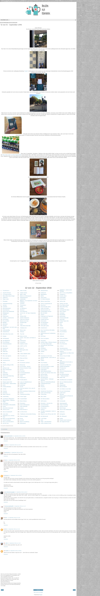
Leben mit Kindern (45, 308)
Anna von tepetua (45, 338)
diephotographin (63, 403)
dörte (6, 529)
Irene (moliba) (44, 349)
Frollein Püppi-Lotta (64, 320)
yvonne (6, 444)
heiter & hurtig (23, 290)
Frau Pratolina (44, 362)
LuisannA (5, 314)
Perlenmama (23, 340)
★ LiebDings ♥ (23, 308)
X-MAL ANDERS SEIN (25, 353)
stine (61, 324)
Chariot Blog (43, 394)
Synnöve (5, 305)
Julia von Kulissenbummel (65, 371)
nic (3, 366)
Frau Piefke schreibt (64, 305)
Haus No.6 (43, 305)
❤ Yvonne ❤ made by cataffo (47, 366)
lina (21, 351)
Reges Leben (6, 299)
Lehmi (4, 385)
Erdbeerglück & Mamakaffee (9, 404)
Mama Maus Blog (64, 306)
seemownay (7, 452)
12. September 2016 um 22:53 (14, 444)
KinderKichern (44, 327)
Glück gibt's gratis (45, 325)
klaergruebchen (44, 290)
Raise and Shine (23, 358)
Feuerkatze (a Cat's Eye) (46, 355)
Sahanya (22, 331)
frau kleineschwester (64, 374)
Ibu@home (62, 358)
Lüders (26, 71)
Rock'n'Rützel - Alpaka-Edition (9, 383)
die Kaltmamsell (44, 416)
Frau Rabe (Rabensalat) (46, 343)
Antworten (6, 440)
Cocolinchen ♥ (6, 290)
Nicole (21, 418)
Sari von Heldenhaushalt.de (66, 382)
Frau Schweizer (63, 331)
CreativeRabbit (23, 398)
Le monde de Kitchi (7, 294)
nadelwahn (5, 372)
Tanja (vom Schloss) (24, 319)
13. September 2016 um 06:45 (15, 475)
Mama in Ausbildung (24, 421)
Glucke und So (6, 409)
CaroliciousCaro (6, 360)
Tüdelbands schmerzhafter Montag (28, 414)
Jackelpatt (62, 313)
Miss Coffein (43, 396)
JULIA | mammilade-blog (8, 375)
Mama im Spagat (24, 416)
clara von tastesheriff (7, 411)
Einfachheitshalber (45, 368)
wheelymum (5, 348)
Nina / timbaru (63, 311)
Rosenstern (22, 403)
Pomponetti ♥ (23, 305)
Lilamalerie (43, 348)
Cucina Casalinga (7, 420)
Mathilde (5, 322)
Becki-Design (63, 408)
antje (61, 360)
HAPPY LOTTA (23, 346)
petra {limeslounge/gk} (10, 492)
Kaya (4, 371)
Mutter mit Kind (23, 336)
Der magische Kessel (64, 421)
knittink (61, 418)
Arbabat (4, 336)
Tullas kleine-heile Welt (25, 325)
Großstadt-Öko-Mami (64, 309)
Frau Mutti (22, 371)
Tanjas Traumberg (64, 404)
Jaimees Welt (23, 316)
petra (42, 420)
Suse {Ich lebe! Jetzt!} (46, 306)
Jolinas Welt (5, 374)
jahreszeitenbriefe (7, 308)
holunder (5, 325)
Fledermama (5, 316)
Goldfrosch (5, 297)
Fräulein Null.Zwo (45, 319)
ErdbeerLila (43, 292)
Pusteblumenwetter (64, 340)
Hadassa (62, 351)
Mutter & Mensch (6, 394)
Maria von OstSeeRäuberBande (48, 382)
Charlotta (5, 391)
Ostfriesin (62, 336)
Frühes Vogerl (23, 396)
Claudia (6, 550)
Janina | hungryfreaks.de (46, 303)
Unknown (7, 475)
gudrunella (62, 319)
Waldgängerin (6, 313)
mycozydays (5, 403)
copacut (22, 408)
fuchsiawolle (62, 401)
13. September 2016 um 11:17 (19, 506)
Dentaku (62, 327)
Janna (4, 362)
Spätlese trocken (24, 343)
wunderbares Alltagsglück (8, 398)
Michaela (62, 394)
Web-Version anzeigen (38, 592)
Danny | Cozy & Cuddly (65, 355)
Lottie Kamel (62, 392)
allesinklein (5, 324)
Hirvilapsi (62, 372)
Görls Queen (43, 297)
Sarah (21, 375)
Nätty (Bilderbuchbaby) (46, 371)
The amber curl (23, 355)
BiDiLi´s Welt (23, 294)
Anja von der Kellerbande (8, 311)
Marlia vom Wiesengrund (25, 295)
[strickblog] (5, 377)
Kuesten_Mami (63, 295)
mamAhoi (22, 303)
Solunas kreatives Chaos (25, 368)
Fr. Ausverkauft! (44, 317)
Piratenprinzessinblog (25, 394)
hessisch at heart (63, 406)
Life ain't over (6, 423)
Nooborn (43, 409)
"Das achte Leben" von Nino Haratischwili (12, 154)
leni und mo (62, 342)
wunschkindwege (44, 404)
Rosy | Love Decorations (8, 421)
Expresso (22, 360)
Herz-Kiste (43, 336)
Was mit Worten (63, 386)
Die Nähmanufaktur (45, 398)
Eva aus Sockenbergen (65, 391)
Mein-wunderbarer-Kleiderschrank (27, 391)
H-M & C (62, 346)
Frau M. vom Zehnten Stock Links (48, 372)
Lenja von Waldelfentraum (26, 382)
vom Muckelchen (44, 322)
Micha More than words (8, 334)
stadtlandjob (22, 299)
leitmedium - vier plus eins (46, 403)
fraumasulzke (6, 358)
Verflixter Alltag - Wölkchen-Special (48, 342)
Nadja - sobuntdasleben (46, 421)
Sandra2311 (23, 374)
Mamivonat (22, 364)
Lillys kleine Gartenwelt (8, 408)
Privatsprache (63, 368)
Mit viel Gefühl (44, 313)
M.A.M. (21, 386)
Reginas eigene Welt (7, 382)
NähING (61, 383)
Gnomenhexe (63, 299)
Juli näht (22, 420)
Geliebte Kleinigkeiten (65, 366)
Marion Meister (23, 401)
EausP (61, 322)
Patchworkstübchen (7, 343)
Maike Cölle (62, 377)
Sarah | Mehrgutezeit (24, 404)
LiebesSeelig (5, 396)
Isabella (42, 351)
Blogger (40, 594)
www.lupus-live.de (7, 379)
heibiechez (62, 411)
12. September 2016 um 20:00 (19, 436)
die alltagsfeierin (6, 340)
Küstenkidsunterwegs (7, 303)
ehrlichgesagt (6, 338)
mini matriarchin (23, 311)
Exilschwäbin (63, 297)
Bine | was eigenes (7, 355)
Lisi (21, 314)
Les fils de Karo (23, 411)
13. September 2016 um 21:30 (14, 517)
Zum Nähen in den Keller (65, 388)
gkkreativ (5, 349)
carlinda (4, 388)
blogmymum (23, 377)
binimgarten (62, 414)
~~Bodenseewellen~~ (65, 375)
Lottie (6, 543)
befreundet (5, 353)
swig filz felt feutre (7, 292)
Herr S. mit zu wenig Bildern (66, 292)
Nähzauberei (23, 423)
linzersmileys (5, 319)
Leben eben (5, 414)
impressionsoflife (44, 364)
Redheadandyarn (24, 297)
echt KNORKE (44, 324)
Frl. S (42, 353)
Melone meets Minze (45, 301)
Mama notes (23, 330)
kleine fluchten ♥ (23, 409)
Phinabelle (5, 301)
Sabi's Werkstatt (23, 406)
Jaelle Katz (5, 351)
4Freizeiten (43, 340)
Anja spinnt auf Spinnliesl (65, 364)
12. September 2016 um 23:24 (16, 452)
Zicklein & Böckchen (24, 317)
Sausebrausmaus (64, 348)
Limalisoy (62, 308)
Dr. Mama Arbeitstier (45, 299)
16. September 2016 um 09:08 (15, 550)
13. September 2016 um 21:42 (13, 529)
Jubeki (61, 325)
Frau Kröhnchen (63, 343)
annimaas (5, 392)
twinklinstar (22, 385)
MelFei (42, 295)
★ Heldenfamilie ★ (45, 406)
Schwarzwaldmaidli (64, 317)
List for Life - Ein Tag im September (28, 313)
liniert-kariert (43, 320)
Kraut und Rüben (63, 338)
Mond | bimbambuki (7, 369)
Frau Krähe (43, 388)
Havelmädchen (6, 309)
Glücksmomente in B (45, 309)
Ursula (4, 406)
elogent (61, 398)
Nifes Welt (5, 346)
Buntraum (22, 309)
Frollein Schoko (23, 292)
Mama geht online (24, 349)
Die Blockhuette (44, 377)
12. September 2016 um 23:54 (13, 460)
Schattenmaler (23, 322)
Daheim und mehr (64, 303)
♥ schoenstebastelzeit (25, 372)
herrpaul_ (43, 386)
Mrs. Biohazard (63, 416)
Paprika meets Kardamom (65, 420)
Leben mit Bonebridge (46, 392)
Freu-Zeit (22, 334)
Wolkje (21, 306)
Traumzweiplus (63, 330)
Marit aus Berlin (44, 375)
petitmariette (62, 316)
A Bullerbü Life (23, 327)
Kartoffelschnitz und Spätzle (66, 379)
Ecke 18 (22, 348)
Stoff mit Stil (62, 301)
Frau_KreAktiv (6, 320)
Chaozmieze (43, 408)
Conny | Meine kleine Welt (65, 349)
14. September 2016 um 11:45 (14, 543)
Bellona (42, 385)
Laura (21, 324)
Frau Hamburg (6, 342)
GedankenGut (6, 331)
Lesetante (5, 306)
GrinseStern (22, 342)
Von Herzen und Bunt (25, 362)
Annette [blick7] (23, 379)
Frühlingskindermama (45, 383)
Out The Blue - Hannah (25, 366)
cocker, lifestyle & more (46, 423)
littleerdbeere (44, 294)
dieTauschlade (44, 374)
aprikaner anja (6, 368)
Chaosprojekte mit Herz (46, 311)
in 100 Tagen (43, 418)
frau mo (21, 369)
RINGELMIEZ (23, 383)
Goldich (42, 360)
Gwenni (42, 314)
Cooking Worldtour (7, 386)
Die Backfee (62, 314)
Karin (6, 460)
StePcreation (44, 401)
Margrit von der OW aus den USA (48, 414)
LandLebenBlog (6, 330)
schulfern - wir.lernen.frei (8, 317)
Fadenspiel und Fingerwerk (47, 316)
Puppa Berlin (44, 369)
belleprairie (43, 331)
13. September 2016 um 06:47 (21, 492)
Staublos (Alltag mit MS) (8, 364)
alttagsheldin (62, 385)
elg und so (62, 369)
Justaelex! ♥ (62, 294)
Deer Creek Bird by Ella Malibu (48, 330)
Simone (21, 392)
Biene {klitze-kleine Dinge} (8, 295)
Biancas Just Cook (24, 320)
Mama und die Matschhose (9, 418)
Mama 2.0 (62, 334)
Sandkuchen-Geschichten (46, 391)
